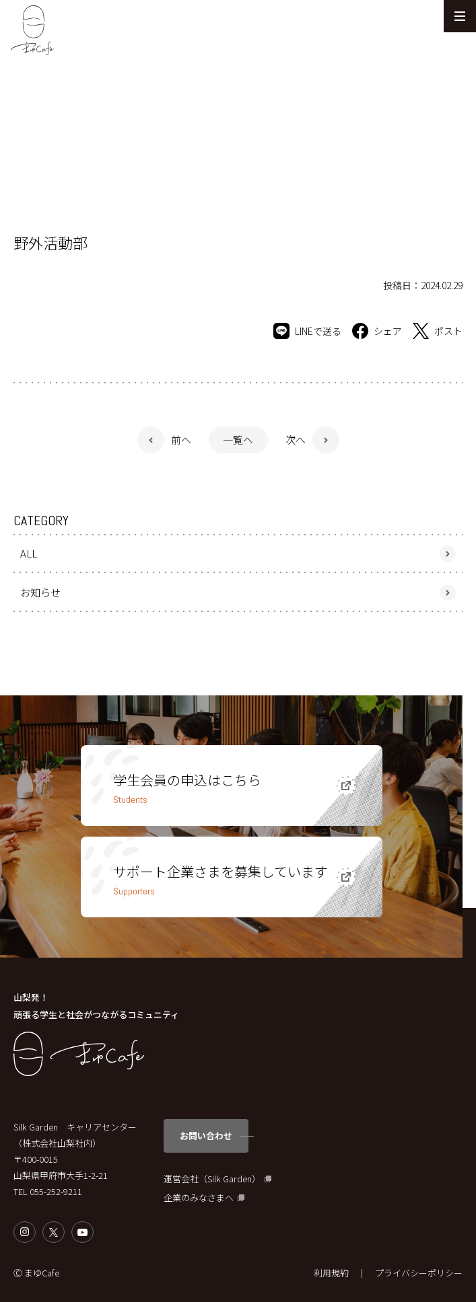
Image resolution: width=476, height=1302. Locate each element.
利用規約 (331, 1272)
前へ (181, 439)
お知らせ (40, 592)
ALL (28, 553)
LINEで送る (307, 331)
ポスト (438, 331)
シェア (377, 331)
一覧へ (238, 439)
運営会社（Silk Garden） (212, 1179)
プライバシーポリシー (419, 1272)
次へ (295, 439)
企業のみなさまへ (199, 1198)
